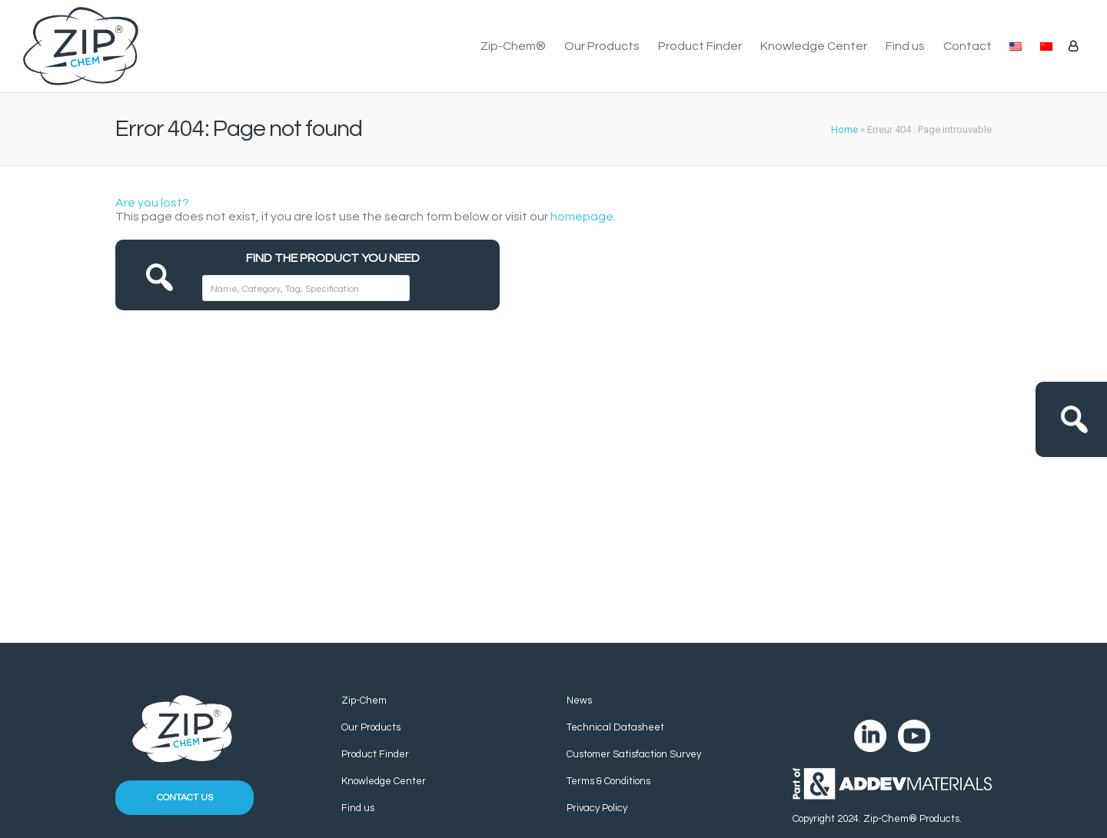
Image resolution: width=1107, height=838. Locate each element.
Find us (905, 46)
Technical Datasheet (615, 727)
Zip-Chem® (513, 46)
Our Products (602, 46)
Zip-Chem (364, 700)
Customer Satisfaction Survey (634, 754)
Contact (967, 46)
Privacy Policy (597, 808)
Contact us (185, 798)
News (579, 700)
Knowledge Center (813, 46)
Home (844, 129)
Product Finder (700, 46)
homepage (581, 216)
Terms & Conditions (608, 781)
